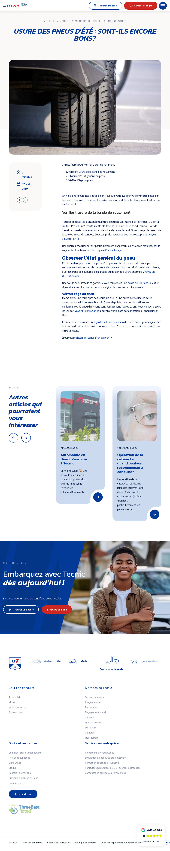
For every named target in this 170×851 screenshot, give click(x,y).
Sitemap (13, 842)
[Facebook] (19, 199)
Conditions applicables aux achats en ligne (122, 842)
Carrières (89, 732)
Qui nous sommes (94, 697)
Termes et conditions (31, 842)
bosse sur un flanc (138, 283)
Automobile (15, 697)
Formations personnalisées (99, 752)
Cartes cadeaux (17, 783)
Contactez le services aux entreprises (105, 772)
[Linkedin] (25, 199)
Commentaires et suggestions (25, 752)
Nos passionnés (93, 722)
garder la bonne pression (110, 322)
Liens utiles (15, 762)
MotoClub (90, 727)
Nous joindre (92, 737)
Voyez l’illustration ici (87, 310)
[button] (163, 6)
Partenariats (91, 707)
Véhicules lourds (17, 707)
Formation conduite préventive (102, 762)
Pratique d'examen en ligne (23, 777)
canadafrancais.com (99, 337)
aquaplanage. (114, 250)
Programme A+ (93, 702)
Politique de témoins (85, 842)
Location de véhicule (20, 772)
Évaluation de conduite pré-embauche (106, 757)
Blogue (12, 767)
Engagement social (95, 712)
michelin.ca (80, 337)
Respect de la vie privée (59, 842)
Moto (12, 702)
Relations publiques (19, 757)
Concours (90, 717)
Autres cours (15, 712)
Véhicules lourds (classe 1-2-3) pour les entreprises (112, 767)
